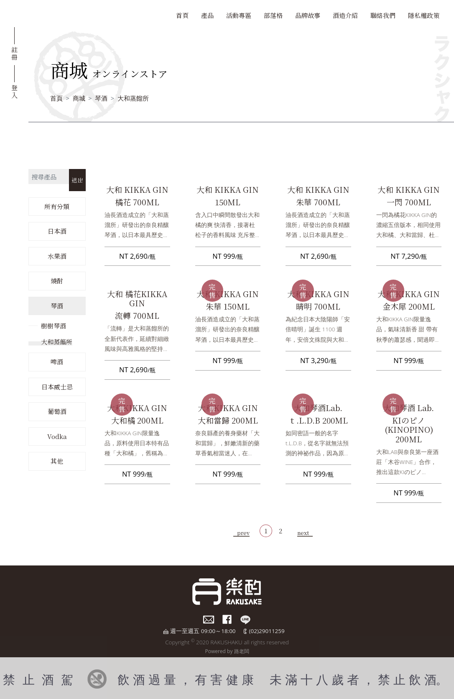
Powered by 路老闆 (227, 651)
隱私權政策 (423, 15)
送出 (77, 180)
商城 (79, 98)
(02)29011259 (267, 631)
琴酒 (101, 98)
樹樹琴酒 (53, 325)
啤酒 (57, 361)
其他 (57, 461)
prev (243, 533)
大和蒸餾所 (133, 98)
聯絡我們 (382, 15)
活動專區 (238, 15)
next (303, 533)
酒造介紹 (345, 15)
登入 (14, 91)
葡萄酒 (57, 411)
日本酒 (57, 231)
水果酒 (57, 256)
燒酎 (57, 280)
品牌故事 (307, 15)
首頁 (182, 15)
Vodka (57, 436)
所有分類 (56, 206)
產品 (207, 15)
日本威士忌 (57, 386)
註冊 (14, 53)
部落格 (273, 15)
